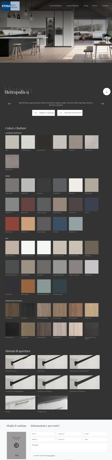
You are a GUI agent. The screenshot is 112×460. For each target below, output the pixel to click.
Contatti (105, 6)
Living (85, 6)
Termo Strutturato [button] (13, 301)
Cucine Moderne (55, 6)
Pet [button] (6, 238)
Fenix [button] (7, 176)
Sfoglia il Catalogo (43, 113)
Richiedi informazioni (70, 113)
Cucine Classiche (72, 6)
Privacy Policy (51, 455)
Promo (95, 6)
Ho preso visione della (44, 455)
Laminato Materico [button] (13, 133)
